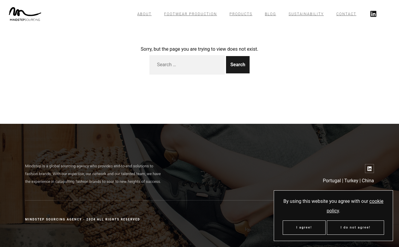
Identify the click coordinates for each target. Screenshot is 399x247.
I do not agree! (355, 227)
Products (241, 14)
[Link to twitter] (373, 14)
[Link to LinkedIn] (369, 168)
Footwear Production (190, 14)
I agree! (304, 227)
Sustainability (306, 14)
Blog (270, 14)
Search (237, 64)
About (144, 14)
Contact (346, 14)
